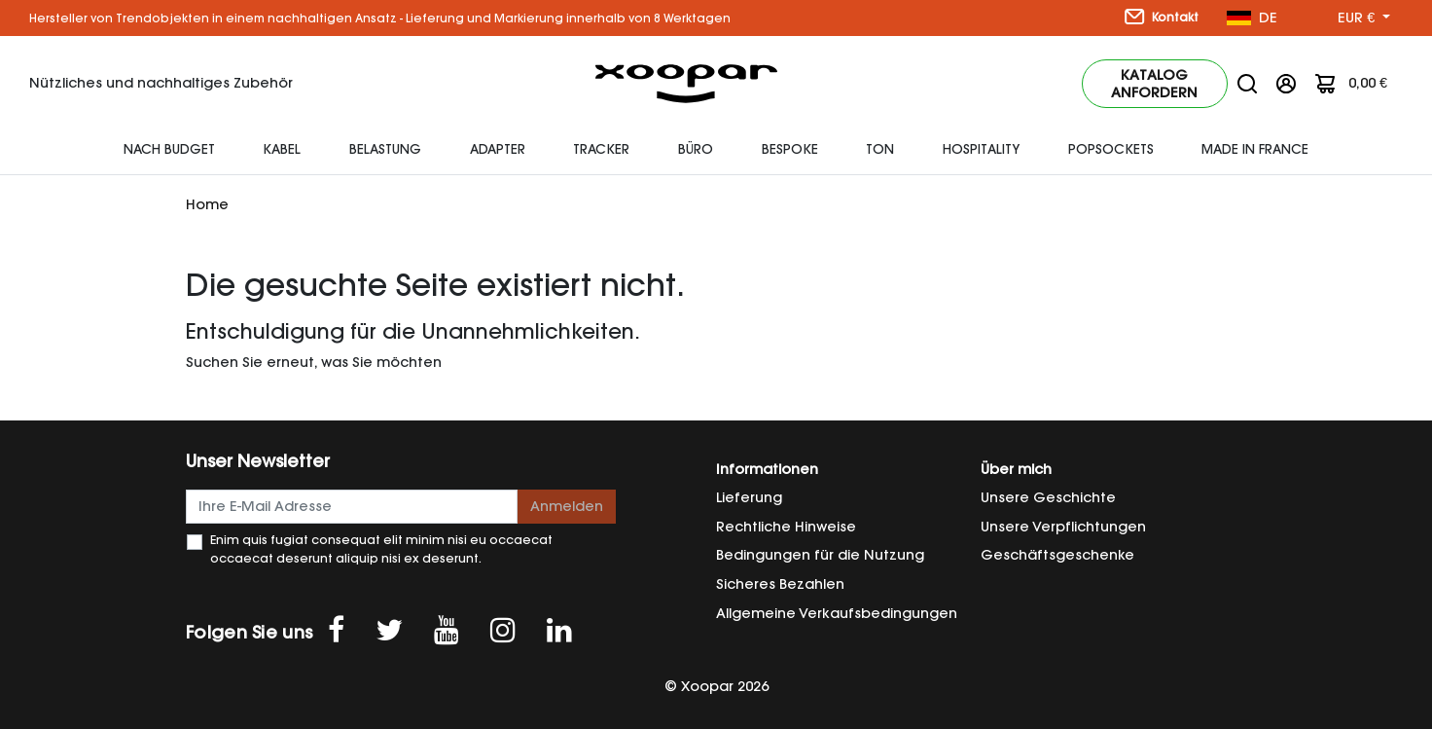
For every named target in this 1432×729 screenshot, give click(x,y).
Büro (695, 149)
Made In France (1254, 149)
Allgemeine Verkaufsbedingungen (836, 613)
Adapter (497, 149)
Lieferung (749, 497)
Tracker (601, 149)
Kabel (282, 149)
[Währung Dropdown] (1364, 18)
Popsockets (1111, 149)
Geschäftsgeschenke (1057, 555)
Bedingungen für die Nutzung (820, 555)
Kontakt (1162, 16)
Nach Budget (169, 149)
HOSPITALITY (981, 149)
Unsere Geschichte (1048, 497)
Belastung (385, 149)
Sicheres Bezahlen (780, 584)
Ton (880, 149)
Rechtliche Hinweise (786, 526)
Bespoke (790, 149)
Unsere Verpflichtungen (1063, 526)
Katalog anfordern (1154, 83)
